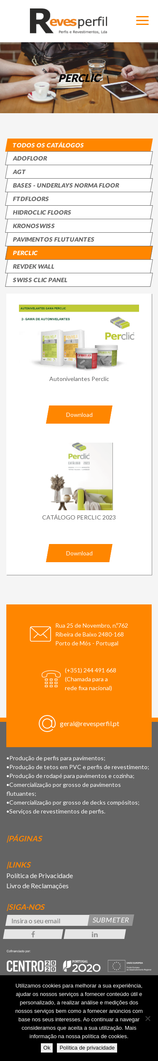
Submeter (111, 920)
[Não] (147, 1018)
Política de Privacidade (39, 875)
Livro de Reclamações (37, 885)
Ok (47, 1048)
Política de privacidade (87, 1048)
